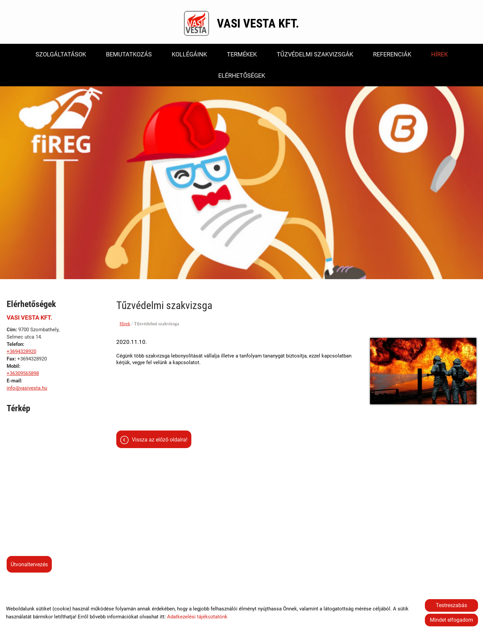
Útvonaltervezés (29, 565)
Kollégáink (189, 54)
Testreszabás (451, 605)
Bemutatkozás (129, 54)
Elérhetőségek (241, 75)
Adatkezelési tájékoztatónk (197, 617)
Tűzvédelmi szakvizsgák (315, 54)
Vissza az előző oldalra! (159, 440)
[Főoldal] (196, 23)
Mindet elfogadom (451, 620)
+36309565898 (23, 374)
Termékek (242, 54)
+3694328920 (21, 352)
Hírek (439, 54)
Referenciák (392, 54)
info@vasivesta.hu (27, 388)
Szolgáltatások (61, 54)
